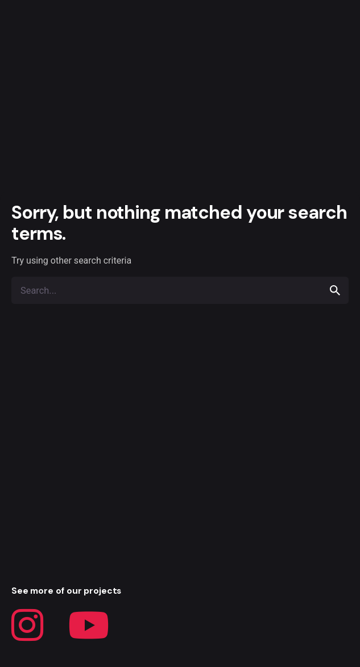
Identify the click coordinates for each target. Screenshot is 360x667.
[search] (335, 290)
